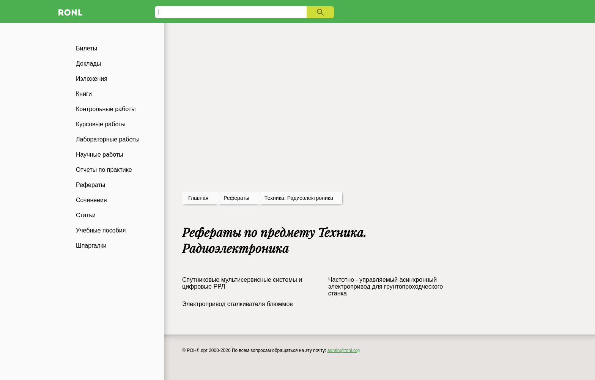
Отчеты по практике (104, 169)
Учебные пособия (101, 230)
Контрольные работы (106, 109)
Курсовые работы (101, 124)
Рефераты (90, 185)
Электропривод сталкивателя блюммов (237, 304)
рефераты (236, 198)
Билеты (86, 48)
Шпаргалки (91, 245)
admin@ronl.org (343, 350)
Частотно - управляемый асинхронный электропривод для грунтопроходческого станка (385, 286)
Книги (84, 94)
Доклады (88, 63)
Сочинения (91, 200)
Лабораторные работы (108, 139)
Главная (198, 198)
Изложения (91, 78)
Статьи (86, 215)
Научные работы (99, 154)
